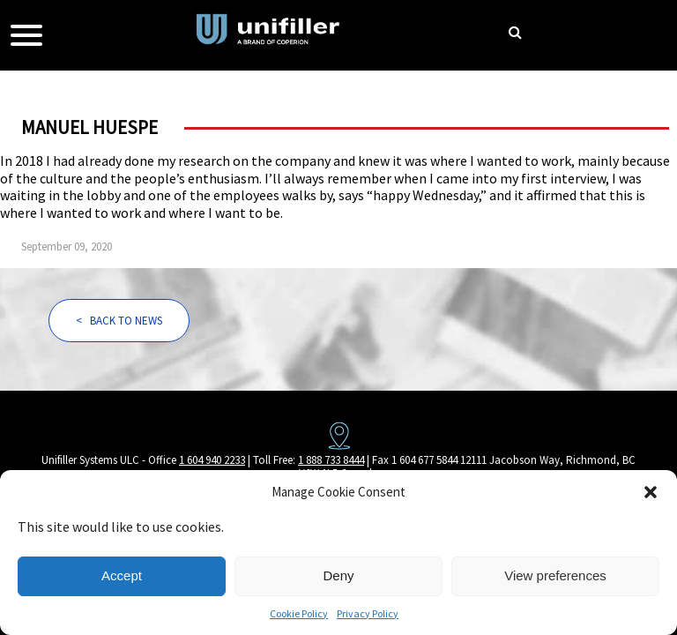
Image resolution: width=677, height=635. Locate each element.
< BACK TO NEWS (119, 320)
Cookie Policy (299, 613)
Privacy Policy (367, 613)
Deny (338, 575)
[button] (650, 492)
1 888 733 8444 (331, 459)
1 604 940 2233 (212, 459)
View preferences (555, 575)
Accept (121, 575)
